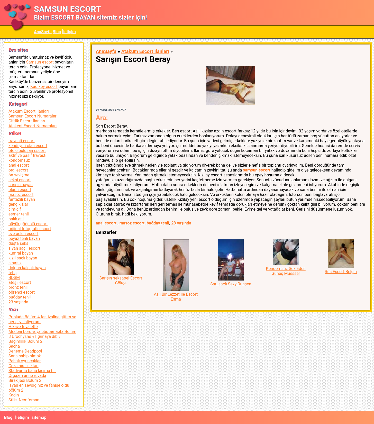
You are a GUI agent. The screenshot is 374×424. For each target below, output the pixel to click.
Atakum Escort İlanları (145, 51)
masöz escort (132, 223)
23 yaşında (181, 223)
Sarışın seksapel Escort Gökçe (120, 280)
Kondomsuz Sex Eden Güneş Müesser (286, 271)
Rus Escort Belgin (341, 271)
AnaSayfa (43, 31)
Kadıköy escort (44, 86)
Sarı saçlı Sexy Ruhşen (230, 284)
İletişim (69, 31)
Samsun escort (39, 62)
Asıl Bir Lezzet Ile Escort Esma (176, 297)
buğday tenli (158, 223)
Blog (57, 31)
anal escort (106, 223)
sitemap (39, 417)
